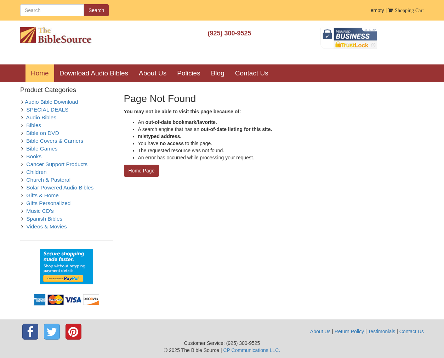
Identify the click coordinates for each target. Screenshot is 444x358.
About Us (152, 73)
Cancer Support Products (56, 164)
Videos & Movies (46, 226)
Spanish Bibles (44, 219)
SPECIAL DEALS (47, 110)
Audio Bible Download (51, 102)
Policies (188, 73)
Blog (217, 73)
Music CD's (39, 211)
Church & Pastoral (48, 180)
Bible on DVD (42, 133)
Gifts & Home (42, 195)
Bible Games (41, 149)
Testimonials (381, 331)
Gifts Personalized (48, 203)
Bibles (33, 125)
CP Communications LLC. (251, 350)
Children (36, 172)
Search (96, 10)
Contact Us (251, 73)
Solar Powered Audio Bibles (59, 187)
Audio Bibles (41, 117)
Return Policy (349, 331)
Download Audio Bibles (93, 73)
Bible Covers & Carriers (54, 141)
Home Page (142, 171)
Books (33, 156)
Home (42, 73)
